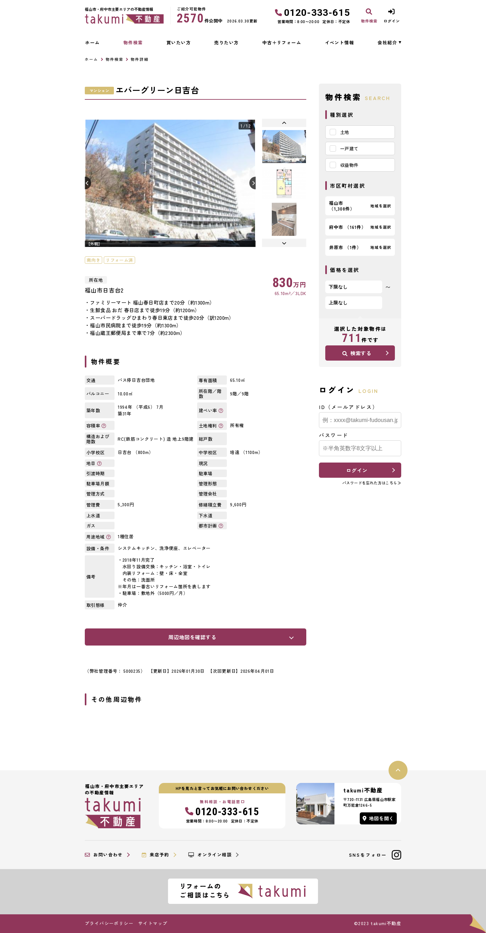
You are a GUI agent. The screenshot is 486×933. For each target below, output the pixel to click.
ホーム (92, 42)
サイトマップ (152, 923)
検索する (356, 353)
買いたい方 (178, 42)
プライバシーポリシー (109, 923)
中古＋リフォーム (281, 42)
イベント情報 (339, 42)
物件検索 (133, 42)
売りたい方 (226, 42)
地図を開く (378, 818)
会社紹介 (387, 42)
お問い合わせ (104, 854)
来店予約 (155, 854)
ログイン (356, 470)
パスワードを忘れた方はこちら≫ (371, 482)
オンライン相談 (210, 854)
